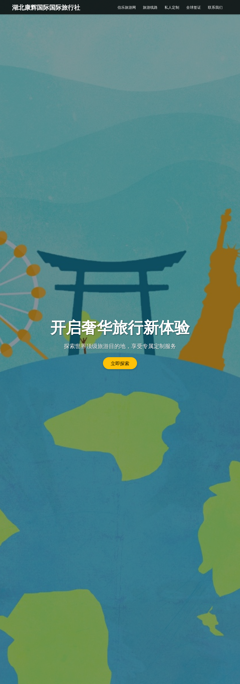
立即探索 (120, 363)
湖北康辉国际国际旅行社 (46, 7)
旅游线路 (150, 7)
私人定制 (172, 7)
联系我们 (215, 7)
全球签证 (193, 7)
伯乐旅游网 (126, 7)
